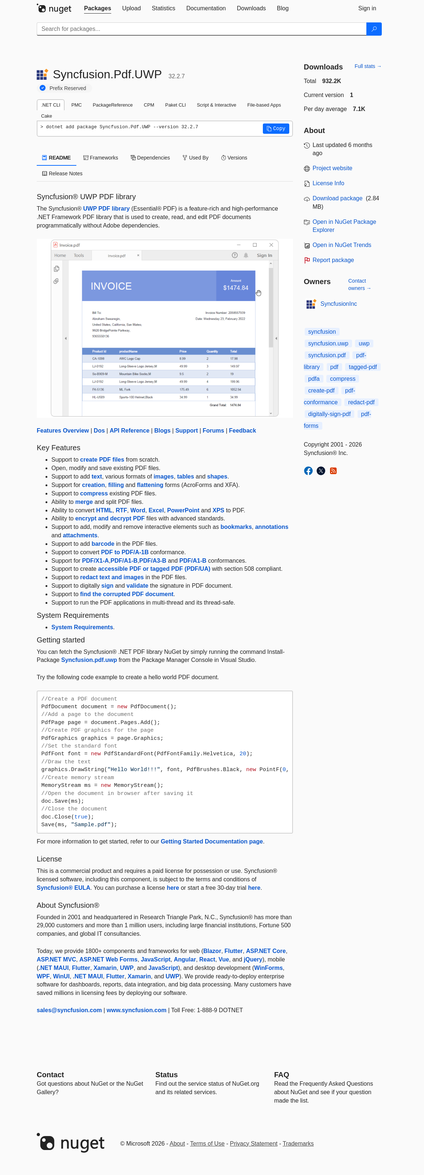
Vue (223, 959)
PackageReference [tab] (113, 105)
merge (84, 502)
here (173, 888)
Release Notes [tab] (62, 173)
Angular (185, 959)
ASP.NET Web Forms (108, 959)
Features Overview (63, 430)
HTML (104, 510)
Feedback (242, 430)
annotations (272, 527)
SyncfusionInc (338, 304)
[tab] (98, 8)
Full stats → (368, 66)
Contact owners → (360, 284)
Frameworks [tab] (100, 157)
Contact (50, 1075)
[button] (276, 128)
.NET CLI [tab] (50, 105)
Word (137, 510)
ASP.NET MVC (56, 959)
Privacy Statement (254, 1143)
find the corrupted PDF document (126, 594)
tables (185, 476)
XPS (218, 510)
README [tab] (56, 157)
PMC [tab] (76, 105)
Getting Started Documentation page (212, 841)
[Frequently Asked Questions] (281, 1075)
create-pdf (321, 390)
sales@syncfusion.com (69, 1010)
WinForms (268, 968)
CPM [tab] (149, 105)
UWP (127, 968)
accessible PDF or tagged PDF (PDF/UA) (154, 569)
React (207, 959)
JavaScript (156, 959)
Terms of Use (207, 1143)
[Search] (374, 29)
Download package (338, 198)
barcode (102, 544)
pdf (334, 367)
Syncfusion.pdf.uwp (89, 660)
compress (94, 493)
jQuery (253, 959)
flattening (150, 485)
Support (186, 430)
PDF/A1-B (124, 561)
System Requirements (82, 627)
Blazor (212, 951)
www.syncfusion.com (137, 1010)
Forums (213, 430)
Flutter (234, 951)
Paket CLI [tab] (175, 105)
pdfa (314, 379)
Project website (333, 168)
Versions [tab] (234, 157)
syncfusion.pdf (327, 355)
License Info (328, 183)
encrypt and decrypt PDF (110, 518)
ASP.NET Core (266, 951)
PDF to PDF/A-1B (125, 552)
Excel (156, 510)
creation (93, 485)
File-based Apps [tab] (264, 105)
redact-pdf (361, 402)
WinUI (61, 976)
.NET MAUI (54, 968)
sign (107, 586)
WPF (43, 976)
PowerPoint (183, 510)
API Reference (130, 430)
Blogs (162, 430)
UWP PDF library (106, 208)
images (163, 476)
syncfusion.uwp (328, 343)
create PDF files (102, 459)
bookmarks (236, 527)
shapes (217, 476)
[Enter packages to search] (202, 29)
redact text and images (112, 577)
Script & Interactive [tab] (216, 105)
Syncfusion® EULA (63, 888)
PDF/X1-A (95, 561)
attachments (80, 535)
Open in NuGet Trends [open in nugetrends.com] (342, 245)
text (96, 476)
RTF (121, 510)
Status (166, 1075)
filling (116, 485)
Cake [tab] (46, 116)
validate (138, 586)
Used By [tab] (195, 157)
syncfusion (322, 332)
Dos (99, 430)
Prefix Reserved (68, 88)
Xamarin (105, 968)
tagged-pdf (363, 367)
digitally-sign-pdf (329, 414)
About (177, 1143)
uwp (364, 343)
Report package (333, 260)
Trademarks (298, 1143)
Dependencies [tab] (150, 157)
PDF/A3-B (152, 561)
